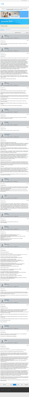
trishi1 (5, 82)
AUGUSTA (6, 48)
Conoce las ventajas (14, 16)
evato (5, 283)
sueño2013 (6, 109)
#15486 (27, 139)
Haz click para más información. (18, 9)
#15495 (27, 345)
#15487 (27, 183)
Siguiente (26, 384)
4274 (22, 384)
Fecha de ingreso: (7, 85)
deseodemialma (7, 134)
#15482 (27, 53)
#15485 (27, 127)
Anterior (4, 384)
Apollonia (6, 213)
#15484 (27, 114)
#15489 (27, 218)
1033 (15, 384)
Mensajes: (15, 85)
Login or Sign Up (24, 0)
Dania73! (5, 178)
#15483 (27, 87)
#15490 (27, 231)
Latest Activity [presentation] (7, 29)
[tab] (7, 29)
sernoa (5, 195)
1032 (11, 384)
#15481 (27, 40)
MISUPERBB (6, 299)
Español (2, 389)
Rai (5, 243)
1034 (18, 384)
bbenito (5, 35)
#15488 (27, 200)
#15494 (27, 330)
